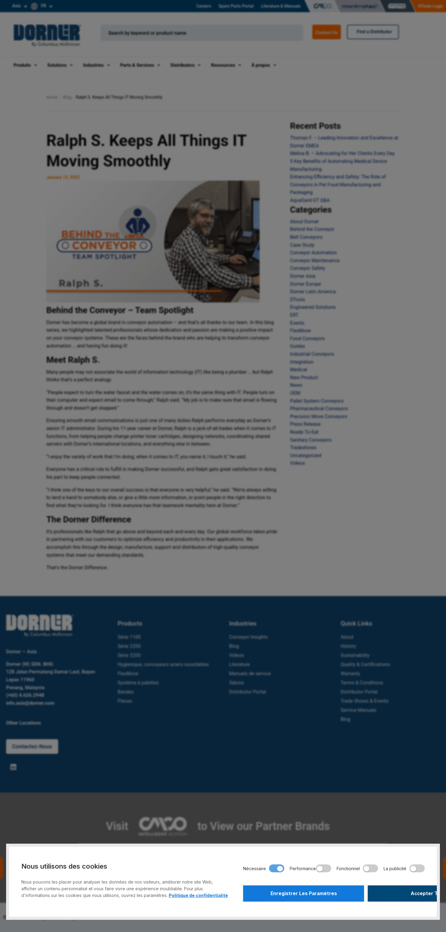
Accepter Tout (380, 893)
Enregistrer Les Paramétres (287, 893)
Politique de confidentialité (198, 893)
